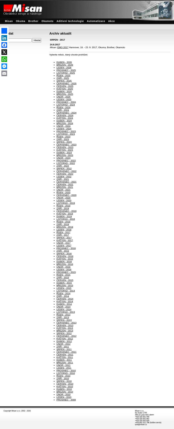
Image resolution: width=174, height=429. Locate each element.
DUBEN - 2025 (64, 91)
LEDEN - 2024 (63, 128)
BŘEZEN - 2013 (64, 330)
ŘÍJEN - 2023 (63, 136)
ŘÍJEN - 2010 (63, 376)
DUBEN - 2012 (64, 341)
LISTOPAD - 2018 (65, 219)
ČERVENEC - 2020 (66, 195)
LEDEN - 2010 (63, 397)
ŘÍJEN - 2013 (63, 314)
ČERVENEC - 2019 (66, 211)
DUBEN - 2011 (64, 360)
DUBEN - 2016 (64, 261)
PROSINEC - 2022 (66, 160)
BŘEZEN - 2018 (64, 227)
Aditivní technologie (70, 21)
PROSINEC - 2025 (66, 70)
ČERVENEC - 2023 (66, 144)
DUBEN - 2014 (64, 304)
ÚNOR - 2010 (63, 394)
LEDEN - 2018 (63, 229)
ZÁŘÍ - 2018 (62, 224)
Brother (33, 21)
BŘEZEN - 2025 (64, 94)
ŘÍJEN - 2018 (63, 221)
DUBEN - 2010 (64, 389)
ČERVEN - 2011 (64, 354)
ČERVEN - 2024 (64, 115)
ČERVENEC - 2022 (66, 171)
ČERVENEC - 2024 (66, 112)
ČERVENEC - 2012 (66, 336)
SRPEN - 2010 (64, 381)
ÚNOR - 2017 (63, 243)
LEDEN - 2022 (63, 176)
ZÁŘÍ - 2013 (62, 317)
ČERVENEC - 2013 (66, 322)
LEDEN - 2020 (63, 200)
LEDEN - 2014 (63, 309)
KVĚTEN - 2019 (64, 213)
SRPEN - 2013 (64, 320)
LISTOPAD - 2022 (65, 163)
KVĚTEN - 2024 (64, 118)
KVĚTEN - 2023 (64, 150)
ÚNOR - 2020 (63, 198)
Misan (9, 21)
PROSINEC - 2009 (66, 400)
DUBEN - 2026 (64, 62)
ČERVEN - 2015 (64, 280)
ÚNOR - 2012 (63, 344)
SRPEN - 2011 (64, 349)
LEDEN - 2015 (63, 288)
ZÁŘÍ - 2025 (62, 78)
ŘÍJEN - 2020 (63, 192)
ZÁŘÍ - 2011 (62, 346)
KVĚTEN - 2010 (64, 386)
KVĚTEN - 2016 (64, 259)
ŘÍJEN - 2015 (63, 275)
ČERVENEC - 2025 (66, 83)
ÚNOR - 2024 (63, 126)
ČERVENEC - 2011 (66, 352)
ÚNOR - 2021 (63, 190)
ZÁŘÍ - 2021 (62, 179)
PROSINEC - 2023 (66, 131)
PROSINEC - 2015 (66, 272)
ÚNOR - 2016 (63, 267)
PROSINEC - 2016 (66, 248)
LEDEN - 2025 (63, 99)
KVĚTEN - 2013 (64, 328)
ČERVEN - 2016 (64, 256)
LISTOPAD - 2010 (65, 373)
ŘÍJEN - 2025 (63, 75)
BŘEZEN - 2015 (64, 285)
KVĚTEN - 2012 (64, 338)
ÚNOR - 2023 (63, 158)
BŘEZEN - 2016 (64, 264)
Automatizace (96, 21)
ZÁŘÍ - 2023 (62, 139)
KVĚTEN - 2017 (64, 240)
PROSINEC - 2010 (66, 370)
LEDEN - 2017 (63, 245)
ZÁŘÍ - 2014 (62, 296)
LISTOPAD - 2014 (65, 291)
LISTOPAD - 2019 (65, 203)
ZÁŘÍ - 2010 (62, 378)
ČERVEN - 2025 (64, 86)
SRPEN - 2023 (64, 142)
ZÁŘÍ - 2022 (62, 166)
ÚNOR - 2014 (63, 306)
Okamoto (48, 21)
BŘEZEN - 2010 (64, 392)
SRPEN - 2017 (64, 237)
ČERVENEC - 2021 (66, 182)
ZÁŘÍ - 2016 (62, 251)
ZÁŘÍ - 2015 (62, 277)
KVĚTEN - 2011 (64, 357)
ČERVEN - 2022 (64, 174)
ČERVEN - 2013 (64, 325)
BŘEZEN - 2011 (64, 362)
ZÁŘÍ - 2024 (62, 110)
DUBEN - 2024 (64, 120)
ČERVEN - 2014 (64, 299)
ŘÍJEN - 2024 (63, 107)
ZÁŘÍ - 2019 (62, 208)
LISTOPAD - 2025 (65, 73)
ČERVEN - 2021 (64, 184)
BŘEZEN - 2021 (64, 187)
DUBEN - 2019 (64, 216)
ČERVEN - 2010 (64, 384)
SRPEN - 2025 (64, 81)
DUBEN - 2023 (64, 152)
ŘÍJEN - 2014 (63, 293)
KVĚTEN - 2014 (64, 301)
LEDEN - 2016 (63, 269)
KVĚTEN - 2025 (64, 89)
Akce (111, 21)
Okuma (20, 21)
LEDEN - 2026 (63, 67)
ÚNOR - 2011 (63, 365)
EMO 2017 (62, 47)
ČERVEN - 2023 (64, 147)
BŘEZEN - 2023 (64, 155)
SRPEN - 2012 (64, 333)
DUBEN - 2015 (64, 283)
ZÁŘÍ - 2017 (62, 235)
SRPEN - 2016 (64, 253)
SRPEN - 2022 (64, 168)
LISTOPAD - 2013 (65, 312)
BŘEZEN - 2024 (64, 123)
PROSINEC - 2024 (66, 102)
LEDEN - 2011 (63, 368)
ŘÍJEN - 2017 (63, 232)
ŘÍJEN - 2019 (63, 205)
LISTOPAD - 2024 (65, 104)
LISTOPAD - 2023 (65, 134)
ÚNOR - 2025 (63, 97)
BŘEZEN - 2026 (64, 65)
